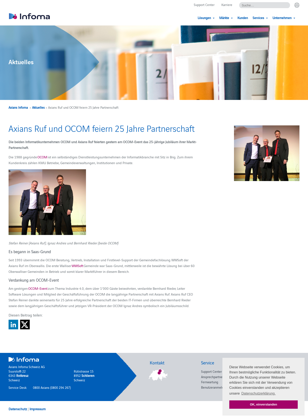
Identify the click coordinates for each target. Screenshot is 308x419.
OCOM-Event (37, 288)
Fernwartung (209, 382)
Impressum (38, 408)
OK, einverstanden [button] (263, 404)
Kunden (242, 17)
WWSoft (77, 265)
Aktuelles (38, 107)
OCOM (42, 157)
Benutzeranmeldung (215, 387)
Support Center (204, 4)
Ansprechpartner (212, 376)
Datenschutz (18, 408)
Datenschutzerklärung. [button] (258, 393)
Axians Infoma (18, 107)
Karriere (226, 4)
